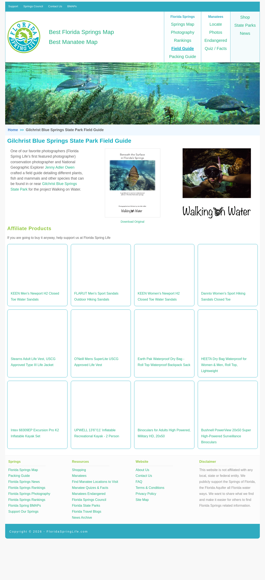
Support (13, 6)
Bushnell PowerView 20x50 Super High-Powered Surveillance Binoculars (226, 436)
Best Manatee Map (73, 42)
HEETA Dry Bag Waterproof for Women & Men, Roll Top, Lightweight (224, 365)
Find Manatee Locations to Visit (95, 481)
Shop (245, 17)
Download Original (132, 221)
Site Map (142, 499)
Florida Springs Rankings (26, 487)
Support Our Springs (23, 511)
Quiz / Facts (216, 48)
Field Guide (182, 48)
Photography (182, 32)
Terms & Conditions (150, 487)
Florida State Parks (86, 505)
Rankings (182, 40)
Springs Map (182, 24)
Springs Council (33, 6)
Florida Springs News (24, 481)
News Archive (82, 517)
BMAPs (72, 6)
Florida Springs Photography (29, 493)
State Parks (245, 25)
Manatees (79, 475)
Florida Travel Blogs (86, 511)
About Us (142, 470)
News (245, 33)
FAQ (139, 481)
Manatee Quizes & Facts (90, 487)
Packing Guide (182, 56)
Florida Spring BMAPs (24, 505)
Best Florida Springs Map (81, 32)
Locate (216, 24)
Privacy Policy (146, 493)
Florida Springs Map (23, 470)
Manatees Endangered (89, 493)
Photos (215, 32)
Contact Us (55, 6)
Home (13, 130)
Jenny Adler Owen (60, 167)
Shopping (79, 470)
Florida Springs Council (89, 499)
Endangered (216, 40)
